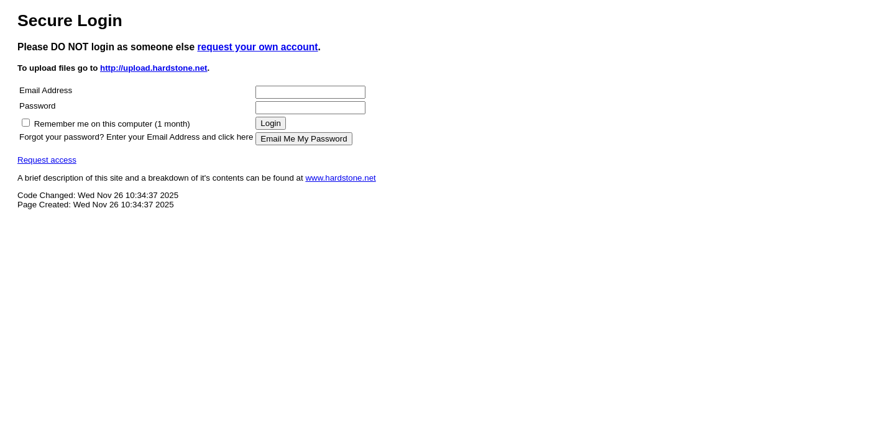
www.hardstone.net (340, 178)
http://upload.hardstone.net (154, 68)
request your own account (257, 47)
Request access (46, 160)
